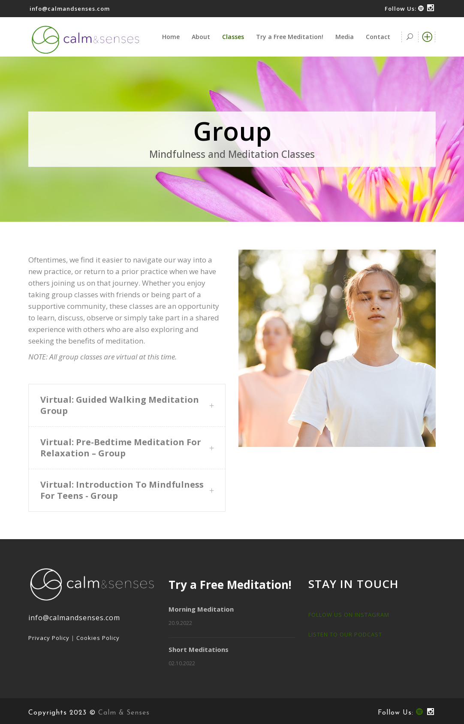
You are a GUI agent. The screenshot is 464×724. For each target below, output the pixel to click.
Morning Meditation (201, 609)
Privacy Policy (48, 638)
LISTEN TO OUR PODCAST (345, 634)
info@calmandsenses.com (70, 8)
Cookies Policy (98, 638)
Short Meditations (199, 649)
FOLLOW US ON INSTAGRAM (348, 614)
